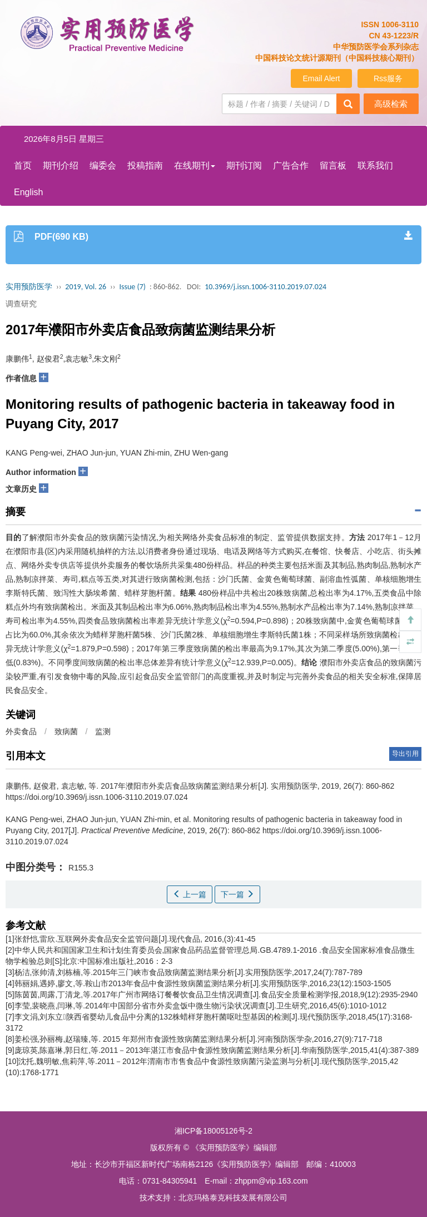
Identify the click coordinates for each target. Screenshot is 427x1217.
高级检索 (391, 103)
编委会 (103, 165)
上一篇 (189, 894)
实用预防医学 (29, 286)
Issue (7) (132, 286)
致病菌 (66, 731)
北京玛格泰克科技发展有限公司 (232, 1197)
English (28, 192)
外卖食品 (21, 731)
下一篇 (237, 894)
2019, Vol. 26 (85, 286)
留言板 (333, 165)
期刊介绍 (60, 165)
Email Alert (321, 78)
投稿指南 (145, 165)
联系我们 (375, 165)
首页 (23, 165)
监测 (103, 731)
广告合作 (291, 165)
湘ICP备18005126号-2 (213, 1130)
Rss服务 (388, 78)
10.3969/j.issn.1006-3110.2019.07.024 (265, 286)
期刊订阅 (244, 165)
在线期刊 (194, 165)
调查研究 (21, 303)
